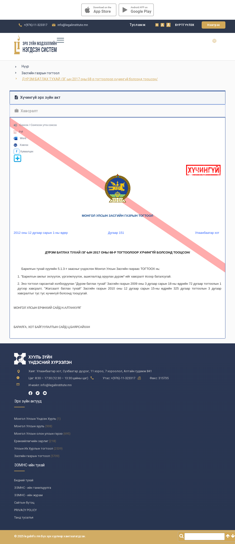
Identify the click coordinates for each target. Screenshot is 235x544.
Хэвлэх (21, 144)
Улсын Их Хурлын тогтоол (33, 448)
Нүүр (25, 66)
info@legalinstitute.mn (73, 25)
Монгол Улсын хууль (29, 426)
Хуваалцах (23, 151)
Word (20, 138)
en (217, 41)
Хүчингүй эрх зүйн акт (37, 97)
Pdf (18, 131)
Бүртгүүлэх (184, 25)
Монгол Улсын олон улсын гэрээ (38, 433)
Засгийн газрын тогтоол (40, 73)
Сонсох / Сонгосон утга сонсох (35, 125)
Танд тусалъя (23, 517)
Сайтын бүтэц (24, 502)
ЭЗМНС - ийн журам (28, 495)
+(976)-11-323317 (35, 25)
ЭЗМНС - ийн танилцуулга (32, 487)
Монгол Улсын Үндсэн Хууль (35, 418)
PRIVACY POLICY (25, 510)
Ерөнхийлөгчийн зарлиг (31, 441)
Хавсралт (26, 111)
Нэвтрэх (213, 25)
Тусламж (138, 25)
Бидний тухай (23, 480)
